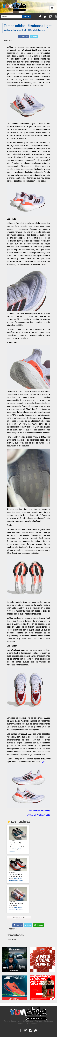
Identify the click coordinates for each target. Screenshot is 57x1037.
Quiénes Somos (10, 1021)
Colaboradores (31, 1024)
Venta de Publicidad (25, 1021)
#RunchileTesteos (37, 30)
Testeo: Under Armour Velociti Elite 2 (16, 904)
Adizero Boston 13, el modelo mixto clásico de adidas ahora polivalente (17, 845)
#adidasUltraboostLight (15, 30)
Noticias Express (19, 880)
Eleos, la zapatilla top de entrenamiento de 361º (16, 875)
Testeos (15, 849)
